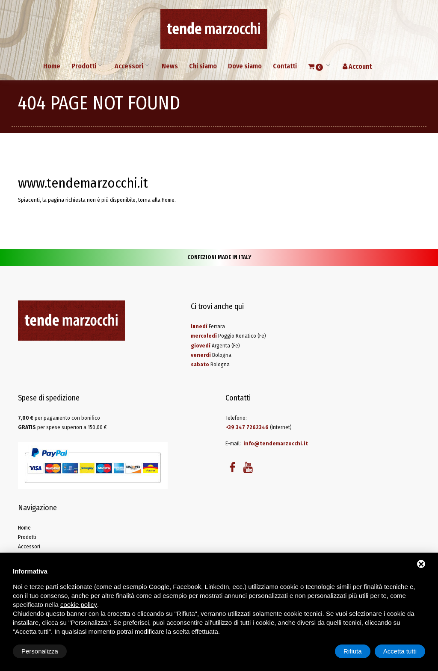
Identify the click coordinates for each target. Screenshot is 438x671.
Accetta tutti (400, 651)
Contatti (285, 66)
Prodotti (83, 66)
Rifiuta (352, 651)
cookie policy (78, 604)
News (170, 66)
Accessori (129, 66)
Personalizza (39, 651)
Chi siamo (203, 66)
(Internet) (258, 427)
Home (51, 66)
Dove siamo (245, 66)
